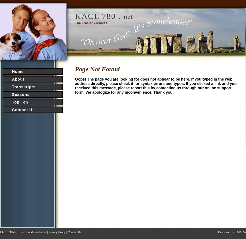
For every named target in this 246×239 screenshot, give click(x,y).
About (18, 79)
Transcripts (23, 87)
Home (18, 71)
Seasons (20, 94)
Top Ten (20, 102)
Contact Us (23, 110)
